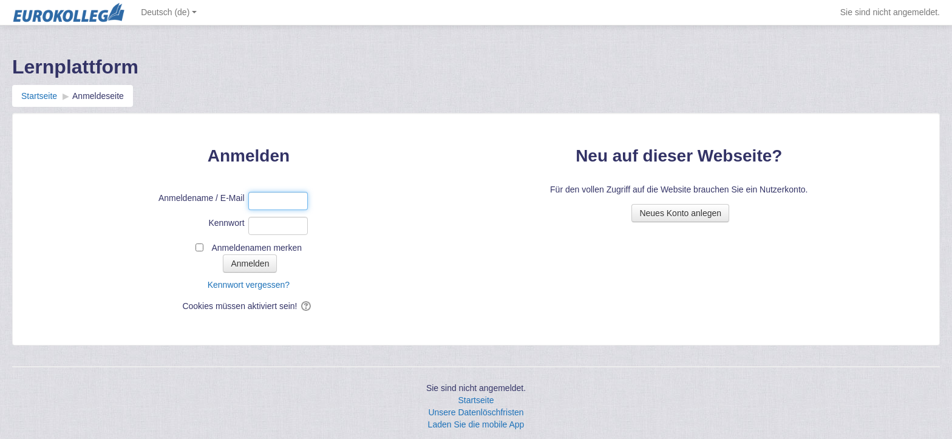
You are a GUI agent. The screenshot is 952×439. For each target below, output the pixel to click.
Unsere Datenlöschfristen (475, 412)
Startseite (476, 400)
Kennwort (226, 223)
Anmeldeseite (98, 96)
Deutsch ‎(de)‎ (169, 12)
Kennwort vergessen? (249, 285)
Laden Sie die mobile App (476, 424)
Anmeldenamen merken (256, 248)
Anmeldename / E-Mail (201, 198)
